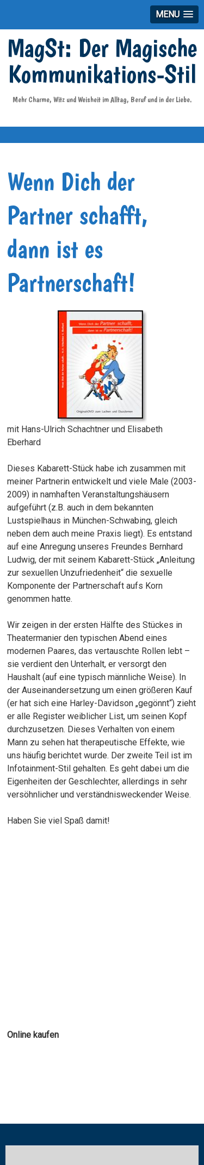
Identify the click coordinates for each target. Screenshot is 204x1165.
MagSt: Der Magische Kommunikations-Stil (102, 60)
